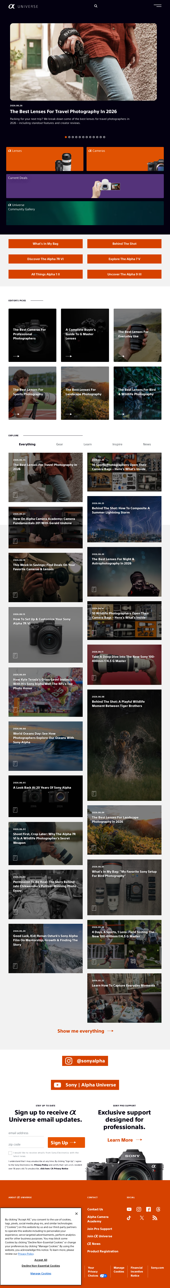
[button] (157, 6)
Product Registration (102, 1251)
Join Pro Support (99, 1229)
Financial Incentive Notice (137, 1271)
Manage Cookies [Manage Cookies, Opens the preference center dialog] (40, 1273)
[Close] (76, 1213)
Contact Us (95, 1209)
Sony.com (157, 1267)
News (93, 1244)
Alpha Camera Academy (97, 1219)
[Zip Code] (26, 1144)
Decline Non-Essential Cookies (41, 1265)
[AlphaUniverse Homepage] (23, 6)
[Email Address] (26, 1133)
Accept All (40, 1259)
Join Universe (99, 1236)
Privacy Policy (41, 1164)
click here (45, 1168)
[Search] (95, 6)
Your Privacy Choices (97, 1272)
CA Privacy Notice (59, 1168)
